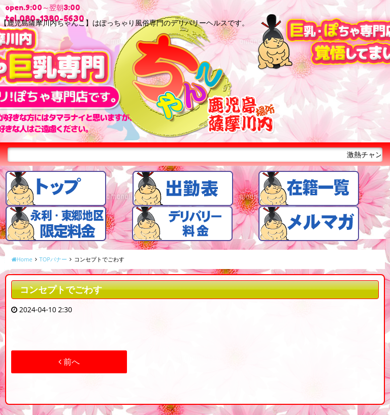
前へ (69, 361)
